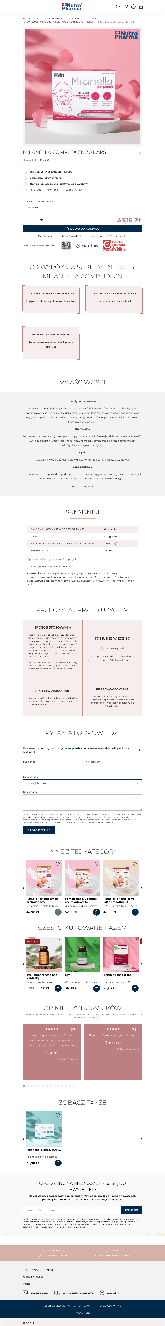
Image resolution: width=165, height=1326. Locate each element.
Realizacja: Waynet (110, 1305)
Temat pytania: (30, 777)
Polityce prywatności (105, 822)
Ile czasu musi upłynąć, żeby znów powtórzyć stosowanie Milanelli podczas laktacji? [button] (82, 750)
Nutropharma (33, 1277)
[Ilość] (34, 220)
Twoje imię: (29, 761)
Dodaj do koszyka (82, 228)
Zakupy (28, 1284)
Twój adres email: (94, 761)
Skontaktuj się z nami (38, 1269)
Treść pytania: (30, 792)
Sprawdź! (75, 236)
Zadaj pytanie (38, 830)
